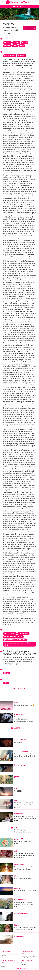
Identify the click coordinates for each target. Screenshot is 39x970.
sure (15, 45)
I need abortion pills (19, 6)
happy (24, 42)
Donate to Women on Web (8, 961)
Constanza (18, 714)
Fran (16, 788)
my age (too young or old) (13, 636)
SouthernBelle (20, 740)
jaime (16, 777)
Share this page (19, 688)
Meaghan (18, 876)
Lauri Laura (19, 703)
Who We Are (5, 951)
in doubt (7, 45)
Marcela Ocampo (21, 913)
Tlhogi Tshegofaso (21, 751)
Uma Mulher (19, 864)
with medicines (9, 55)
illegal (6, 673)
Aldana (17, 728)
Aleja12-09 (18, 839)
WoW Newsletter (26, 960)
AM (15, 827)
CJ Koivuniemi (20, 900)
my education (23, 633)
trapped (16, 42)
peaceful (7, 42)
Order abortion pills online (27, 952)
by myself (21, 55)
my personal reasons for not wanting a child (17, 644)
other (6, 683)
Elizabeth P (19, 937)
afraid (22, 45)
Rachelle (17, 925)
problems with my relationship (14, 640)
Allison (17, 888)
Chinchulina (19, 800)
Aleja (16, 851)
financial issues (9, 633)
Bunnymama (19, 765)
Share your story (29, 28)
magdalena (18, 814)
